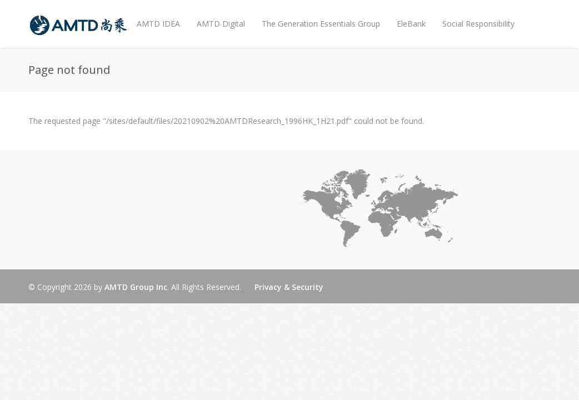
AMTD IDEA (158, 23)
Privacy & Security (288, 287)
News (144, 62)
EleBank (411, 23)
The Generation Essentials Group (321, 23)
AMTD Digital (221, 23)
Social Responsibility (478, 23)
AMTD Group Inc (135, 287)
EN (179, 71)
